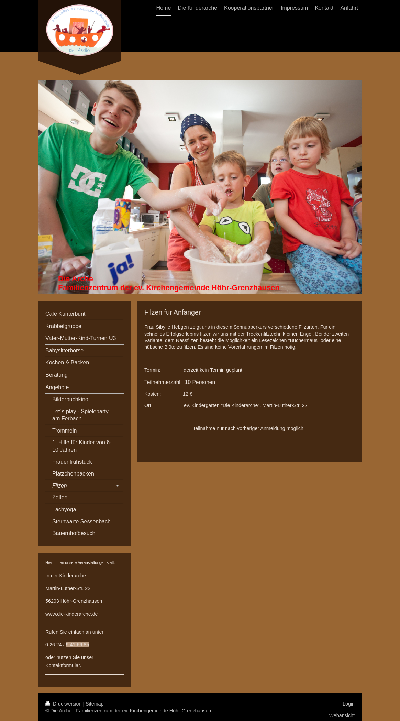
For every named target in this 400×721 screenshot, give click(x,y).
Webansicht (342, 715)
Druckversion (64, 704)
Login (349, 704)
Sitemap (94, 704)
